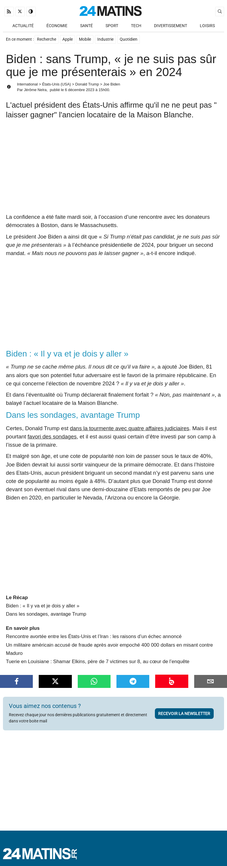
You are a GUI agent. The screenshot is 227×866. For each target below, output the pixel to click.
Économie (56, 25)
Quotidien (128, 39)
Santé (86, 25)
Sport (112, 25)
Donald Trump (87, 84)
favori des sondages (52, 436)
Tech (136, 25)
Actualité (23, 25)
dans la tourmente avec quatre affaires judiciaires (129, 428)
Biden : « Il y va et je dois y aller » (43, 606)
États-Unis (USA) (56, 84)
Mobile (85, 39)
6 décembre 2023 (80, 90)
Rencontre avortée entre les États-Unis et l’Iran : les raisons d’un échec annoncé (94, 636)
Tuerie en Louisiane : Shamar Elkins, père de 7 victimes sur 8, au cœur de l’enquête (97, 661)
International (27, 84)
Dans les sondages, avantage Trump (46, 614)
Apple (67, 39)
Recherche (46, 39)
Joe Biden (111, 84)
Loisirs (207, 25)
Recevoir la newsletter (184, 713)
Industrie (105, 39)
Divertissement (170, 25)
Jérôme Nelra (35, 90)
